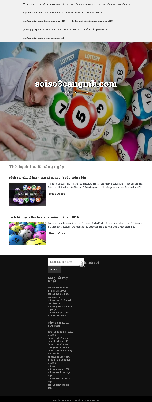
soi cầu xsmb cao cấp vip (52, 4)
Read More (57, 194)
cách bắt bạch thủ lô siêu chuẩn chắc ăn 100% (44, 217)
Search (54, 269)
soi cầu (51, 366)
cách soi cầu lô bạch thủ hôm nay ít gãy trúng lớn (47, 178)
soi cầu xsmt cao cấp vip (84, 4)
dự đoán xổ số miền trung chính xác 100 (44, 21)
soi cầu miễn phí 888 (93, 29)
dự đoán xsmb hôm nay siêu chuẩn (41, 12)
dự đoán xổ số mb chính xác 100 (82, 12)
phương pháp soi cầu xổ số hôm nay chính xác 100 (49, 29)
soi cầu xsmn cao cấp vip (116, 4)
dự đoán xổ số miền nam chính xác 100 (92, 21)
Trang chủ (28, 4)
